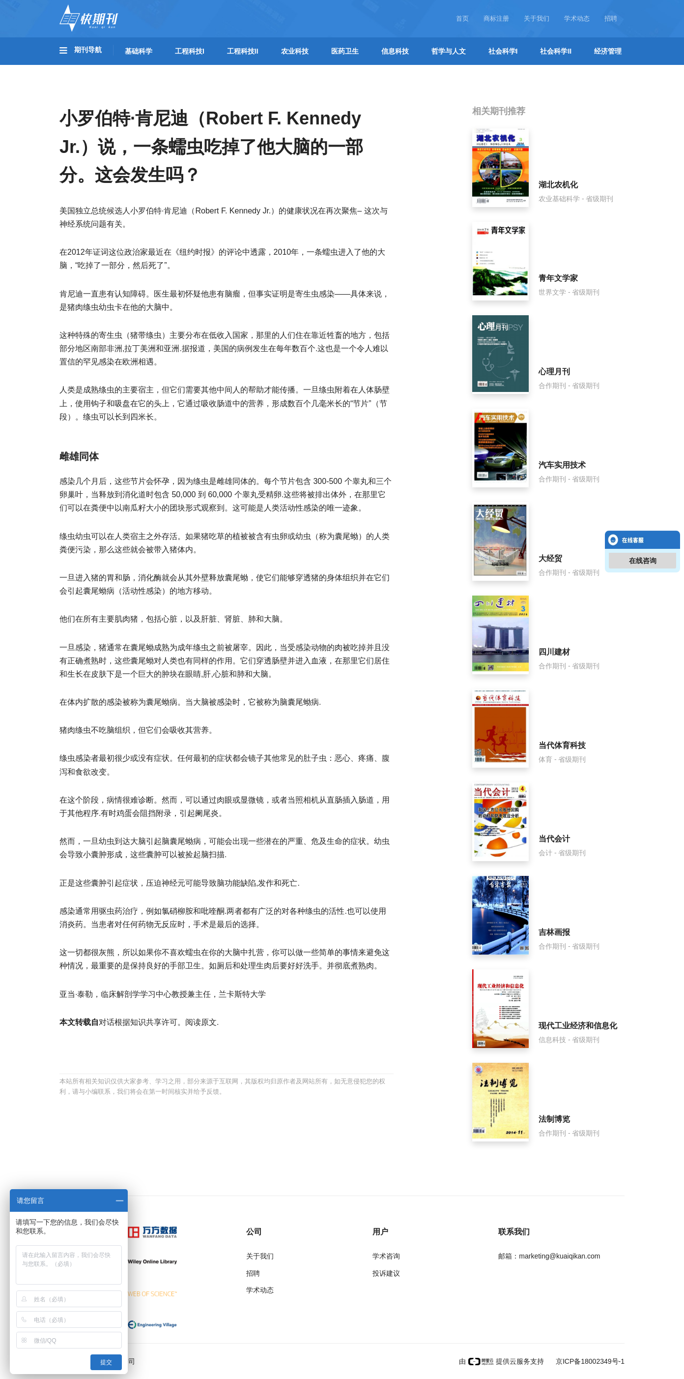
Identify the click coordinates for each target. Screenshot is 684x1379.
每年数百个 (295, 348)
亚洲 (171, 348)
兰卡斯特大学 (242, 994)
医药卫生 (345, 51)
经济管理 (608, 51)
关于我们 (536, 18)
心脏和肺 (229, 674)
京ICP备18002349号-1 (589, 1361)
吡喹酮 (213, 911)
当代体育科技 (562, 745)
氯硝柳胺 (177, 911)
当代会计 (554, 839)
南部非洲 (106, 348)
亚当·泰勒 (76, 994)
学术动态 (577, 18)
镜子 (256, 758)
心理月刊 (554, 371)
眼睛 (193, 674)
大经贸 (550, 558)
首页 (462, 18)
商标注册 (496, 18)
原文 (209, 1022)
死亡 (289, 883)
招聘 (610, 18)
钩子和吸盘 (110, 403)
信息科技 (395, 51)
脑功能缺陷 (236, 883)
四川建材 (554, 652)
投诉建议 (386, 1273)
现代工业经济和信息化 (578, 1025)
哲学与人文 (448, 51)
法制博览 (554, 1119)
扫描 (217, 854)
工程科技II (242, 51)
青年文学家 (558, 278)
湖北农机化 (558, 184)
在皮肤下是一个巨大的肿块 (130, 674)
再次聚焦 (341, 211)
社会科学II (555, 51)
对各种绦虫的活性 (313, 911)
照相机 (307, 800)
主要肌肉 (114, 619)
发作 (266, 883)
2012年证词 (88, 252)
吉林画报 (554, 932)
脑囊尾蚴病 (299, 702)
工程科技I (189, 51)
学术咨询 (386, 1256)
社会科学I (503, 51)
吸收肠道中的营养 (232, 403)
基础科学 (138, 51)
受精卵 (270, 494)
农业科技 (295, 51)
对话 (106, 1022)
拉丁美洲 (140, 348)
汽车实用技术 (562, 465)
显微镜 (252, 800)
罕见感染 (98, 362)
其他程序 (83, 813)
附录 (163, 813)
